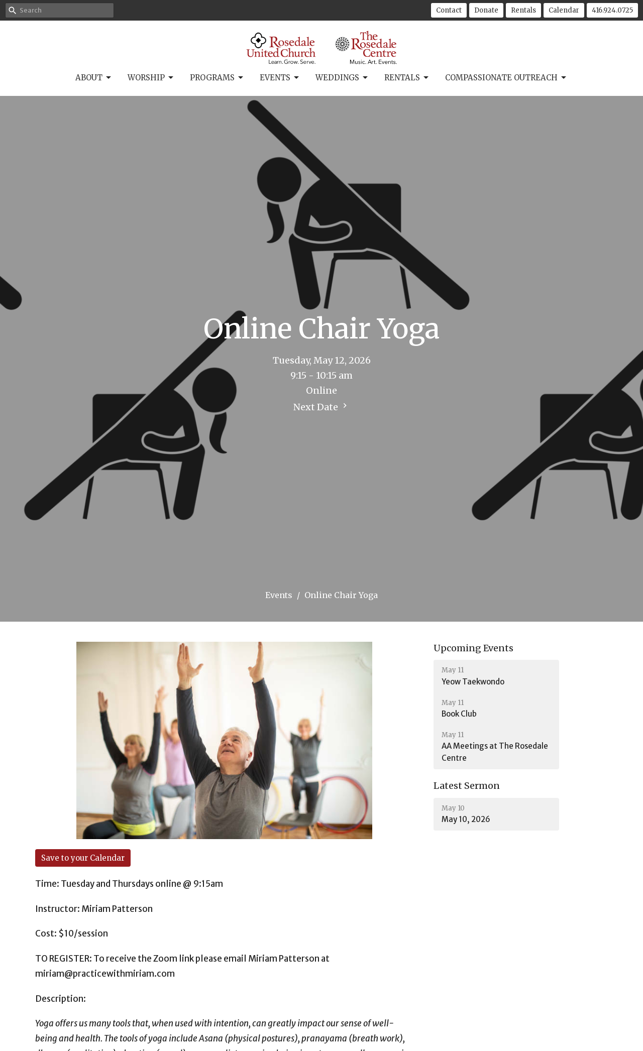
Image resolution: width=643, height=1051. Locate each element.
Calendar (564, 10)
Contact (449, 10)
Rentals (523, 10)
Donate (486, 10)
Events (280, 78)
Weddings (342, 78)
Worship (151, 78)
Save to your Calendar (83, 858)
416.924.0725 (612, 10)
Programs (217, 78)
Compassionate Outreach (506, 78)
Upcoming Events (473, 648)
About (94, 78)
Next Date (321, 407)
